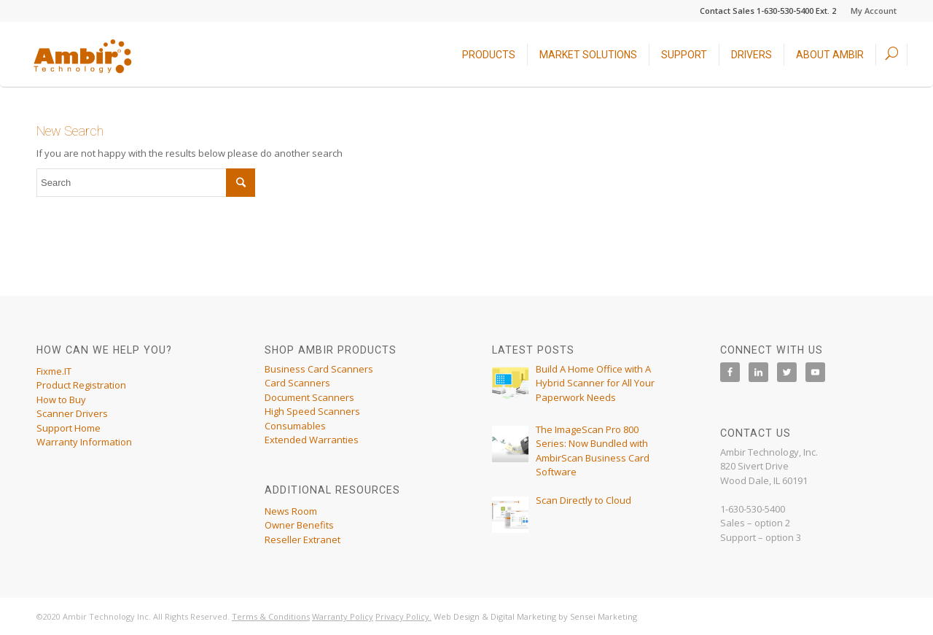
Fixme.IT (53, 371)
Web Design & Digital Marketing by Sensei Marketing (535, 616)
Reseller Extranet (302, 539)
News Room (291, 511)
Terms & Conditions (271, 616)
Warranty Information (84, 441)
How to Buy (61, 399)
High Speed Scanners (312, 411)
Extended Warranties (312, 439)
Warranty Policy (342, 616)
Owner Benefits (299, 524)
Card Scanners (297, 382)
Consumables (295, 425)
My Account (874, 10)
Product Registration (81, 384)
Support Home (68, 428)
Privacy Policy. (403, 616)
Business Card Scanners (319, 368)
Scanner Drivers (72, 413)
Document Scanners (309, 397)
